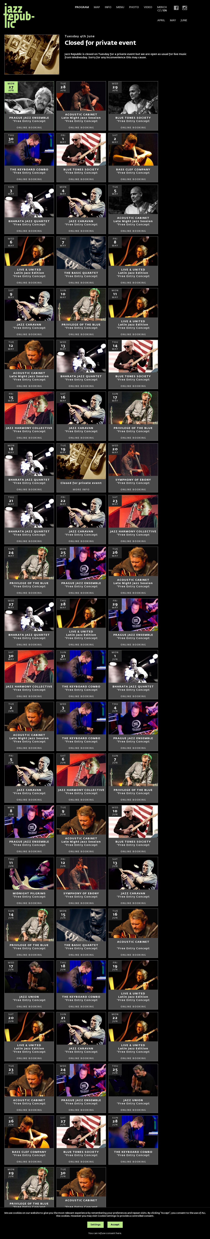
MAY (173, 20)
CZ (159, 10)
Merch (162, 7)
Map (97, 7)
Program (82, 7)
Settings (95, 1225)
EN (165, 10)
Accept (115, 1225)
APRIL (161, 20)
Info (108, 7)
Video (148, 7)
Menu (120, 7)
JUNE (184, 20)
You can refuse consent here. (105, 1233)
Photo (134, 7)
